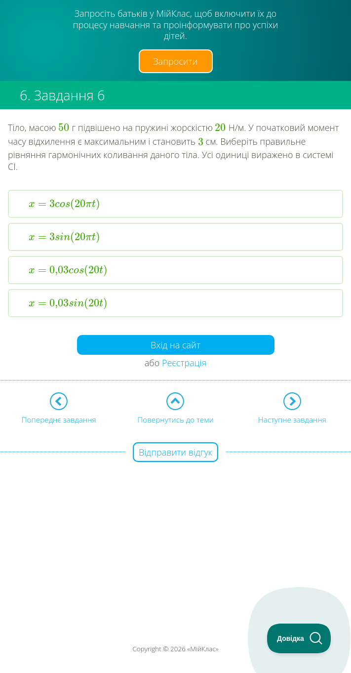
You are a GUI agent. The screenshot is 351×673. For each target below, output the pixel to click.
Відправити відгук (175, 452)
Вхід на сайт (175, 345)
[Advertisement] (175, 522)
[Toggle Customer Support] (299, 638)
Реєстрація (184, 363)
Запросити (176, 61)
